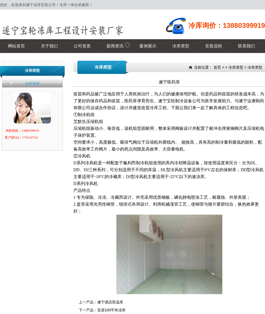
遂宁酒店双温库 (110, 302)
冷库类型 (32, 83)
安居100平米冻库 (111, 310)
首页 (217, 67)
